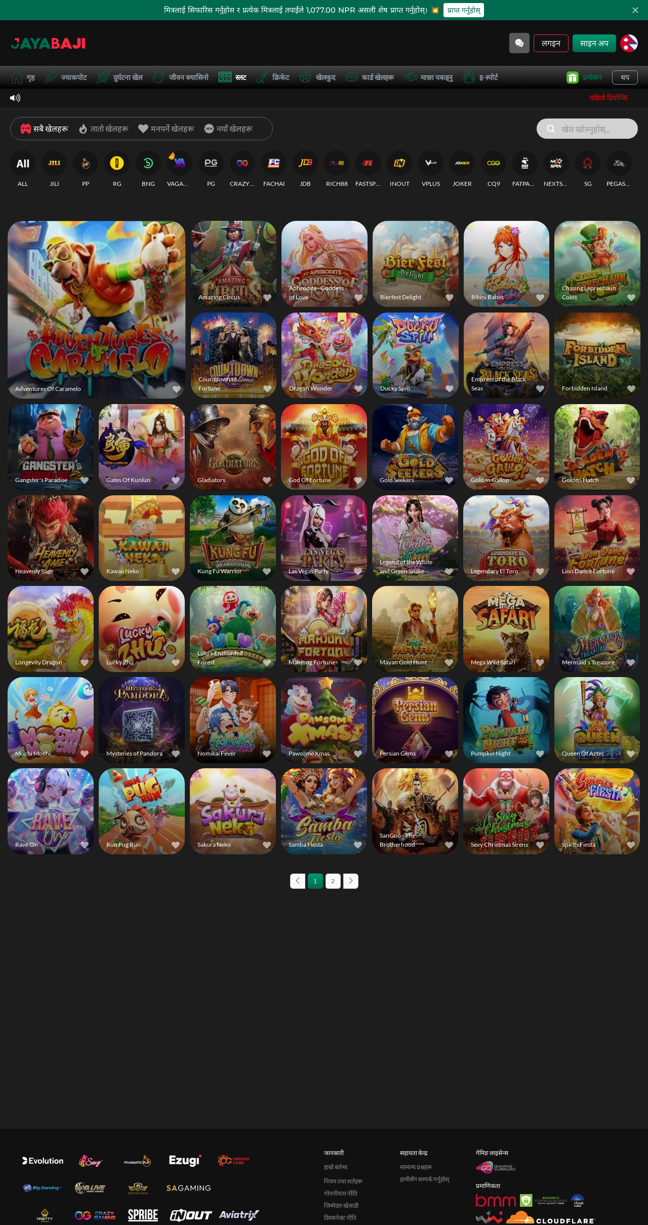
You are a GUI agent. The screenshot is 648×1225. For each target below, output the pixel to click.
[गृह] (48, 43)
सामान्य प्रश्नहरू (416, 1167)
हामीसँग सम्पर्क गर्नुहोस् (424, 1179)
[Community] (519, 43)
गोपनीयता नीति (340, 1193)
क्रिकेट (272, 77)
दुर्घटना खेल (119, 77)
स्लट (232, 77)
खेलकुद (317, 77)
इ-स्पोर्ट (480, 77)
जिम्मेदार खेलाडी (341, 1205)
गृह (22, 77)
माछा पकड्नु (428, 77)
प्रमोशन (584, 77)
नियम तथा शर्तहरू (343, 1181)
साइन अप (594, 43)
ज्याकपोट (66, 77)
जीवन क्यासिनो (180, 77)
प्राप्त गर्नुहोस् (464, 10)
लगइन (551, 43)
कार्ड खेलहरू (369, 77)
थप (625, 77)
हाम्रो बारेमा (335, 1167)
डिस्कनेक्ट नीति (340, 1217)
